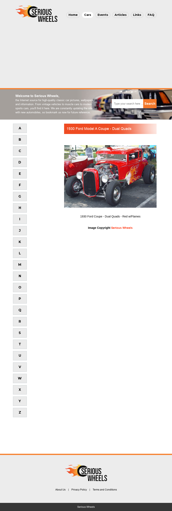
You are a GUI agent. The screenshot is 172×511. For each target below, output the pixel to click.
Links (137, 15)
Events (103, 15)
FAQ (151, 15)
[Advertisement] (86, 54)
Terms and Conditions (105, 489)
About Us (60, 489)
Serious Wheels (122, 227)
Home (73, 15)
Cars (87, 15)
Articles (121, 15)
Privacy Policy (79, 489)
